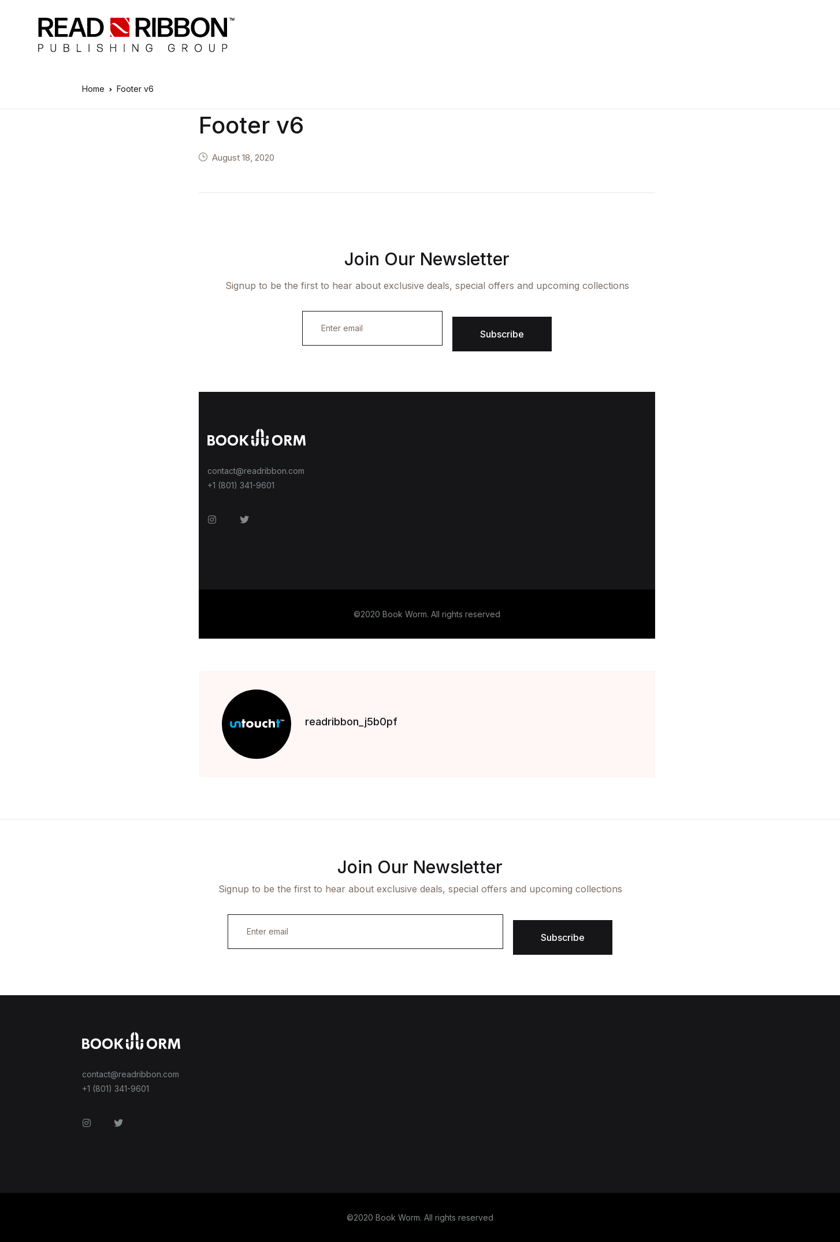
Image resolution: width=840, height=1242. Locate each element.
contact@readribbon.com (255, 471)
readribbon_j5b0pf (351, 721)
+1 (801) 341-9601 (240, 485)
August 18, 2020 (243, 157)
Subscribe (502, 334)
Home (93, 89)
